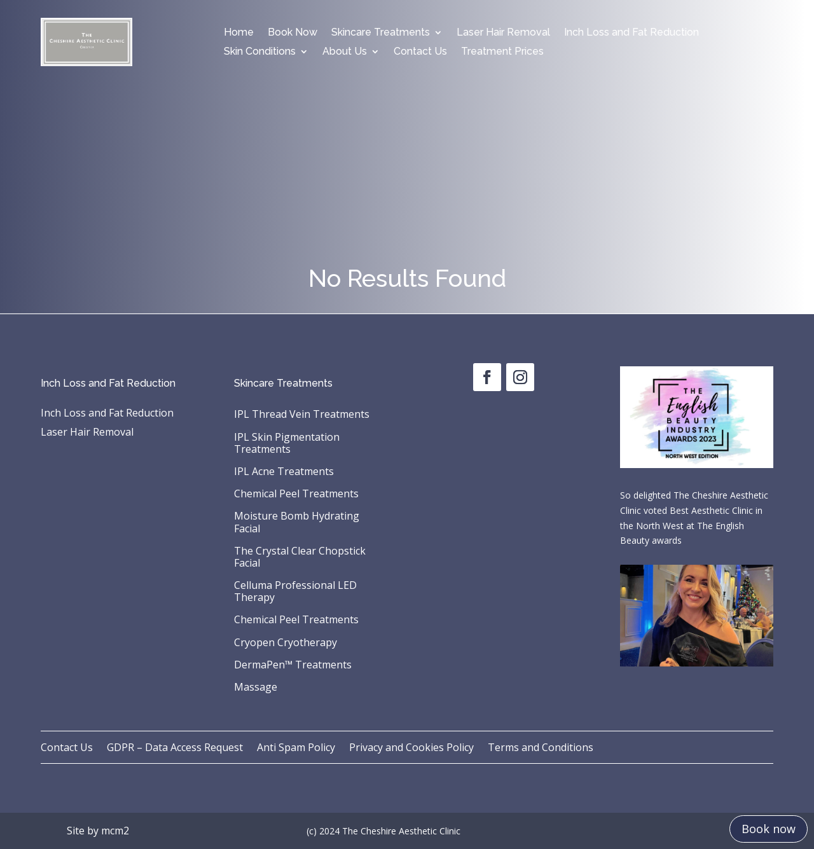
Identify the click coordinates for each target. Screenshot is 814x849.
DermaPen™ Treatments (293, 665)
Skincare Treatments (380, 33)
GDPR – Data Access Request (175, 748)
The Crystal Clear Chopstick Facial (300, 557)
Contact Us (420, 52)
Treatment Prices (502, 52)
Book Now (292, 33)
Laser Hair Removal (503, 33)
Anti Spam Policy (296, 748)
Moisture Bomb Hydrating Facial (296, 522)
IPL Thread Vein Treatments (301, 414)
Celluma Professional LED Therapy (295, 591)
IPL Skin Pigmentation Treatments (287, 443)
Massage (255, 687)
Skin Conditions (260, 52)
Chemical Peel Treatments (296, 494)
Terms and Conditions (540, 748)
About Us (344, 52)
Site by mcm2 (98, 831)
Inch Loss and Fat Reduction (631, 33)
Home (239, 33)
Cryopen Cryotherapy (285, 643)
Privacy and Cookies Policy (411, 748)
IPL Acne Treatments (284, 472)
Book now (769, 828)
